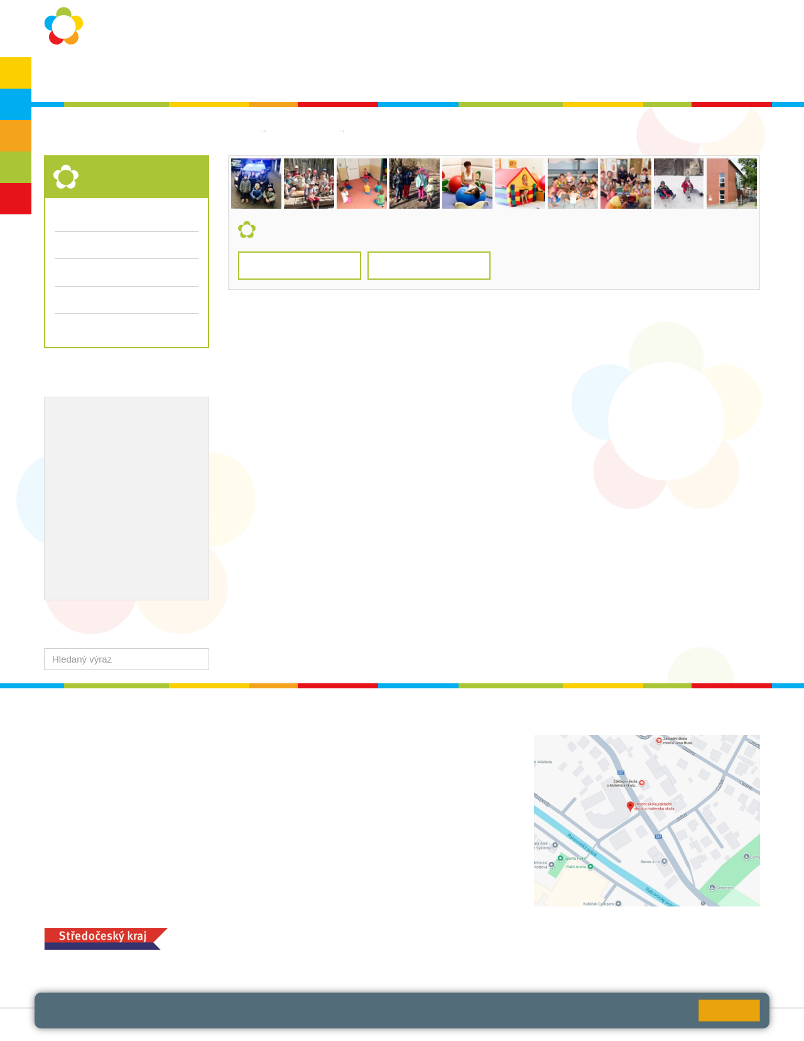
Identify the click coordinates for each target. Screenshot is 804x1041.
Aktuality (395, 76)
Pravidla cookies (558, 1015)
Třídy (66, 245)
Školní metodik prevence (109, 437)
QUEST (570, 76)
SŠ (16, 167)
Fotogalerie (78, 272)
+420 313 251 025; (330, 950)
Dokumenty (455, 76)
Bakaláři (622, 76)
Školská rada (723, 76)
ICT (99, 457)
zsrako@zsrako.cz (359, 837)
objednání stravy (405, 950)
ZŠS (16, 136)
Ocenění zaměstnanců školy (118, 498)
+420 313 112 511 (345, 754)
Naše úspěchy (86, 477)
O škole (160, 76)
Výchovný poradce (96, 416)
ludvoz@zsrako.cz (359, 768)
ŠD (15, 199)
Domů (240, 130)
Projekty (134, 457)
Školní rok (338, 76)
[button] (197, 659)
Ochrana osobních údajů (246, 76)
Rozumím (729, 1010)
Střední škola (304, 130)
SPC (667, 76)
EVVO (68, 457)
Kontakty (516, 76)
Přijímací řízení (126, 300)
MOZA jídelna (319, 930)
